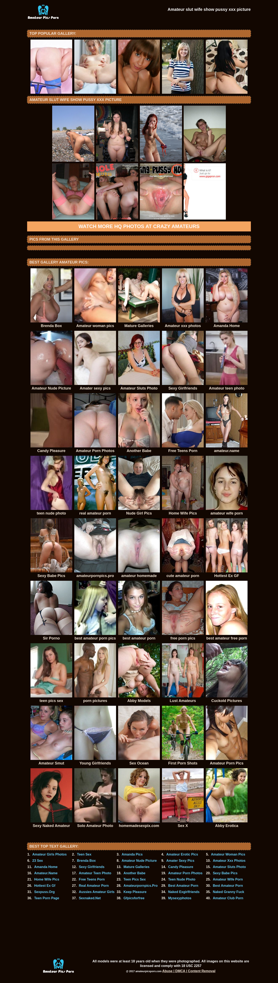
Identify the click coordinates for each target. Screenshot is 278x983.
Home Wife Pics (46, 879)
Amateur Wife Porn (228, 879)
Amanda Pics (132, 854)
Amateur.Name (46, 873)
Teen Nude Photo (181, 879)
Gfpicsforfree (134, 898)
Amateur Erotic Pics (182, 854)
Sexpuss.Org (44, 892)
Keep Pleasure (135, 892)
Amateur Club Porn (228, 898)
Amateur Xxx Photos (229, 860)
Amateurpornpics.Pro (141, 885)
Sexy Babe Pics (225, 873)
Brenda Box (86, 860)
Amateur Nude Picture (139, 860)
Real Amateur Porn (94, 885)
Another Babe (134, 873)
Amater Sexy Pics (180, 860)
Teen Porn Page (46, 898)
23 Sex (37, 860)
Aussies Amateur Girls (97, 892)
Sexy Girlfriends (92, 867)
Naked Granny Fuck (228, 892)
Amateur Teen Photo (95, 873)
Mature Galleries (137, 867)
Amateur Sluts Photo (229, 867)
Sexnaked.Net (90, 898)
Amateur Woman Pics (228, 854)
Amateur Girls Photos (49, 854)
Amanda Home (46, 867)
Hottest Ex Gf (44, 885)
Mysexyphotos (179, 898)
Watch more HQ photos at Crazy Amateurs (139, 226)
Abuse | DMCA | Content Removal (189, 971)
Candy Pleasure (180, 867)
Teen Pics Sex (135, 879)
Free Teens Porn (92, 879)
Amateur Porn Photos (185, 873)
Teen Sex (84, 854)
